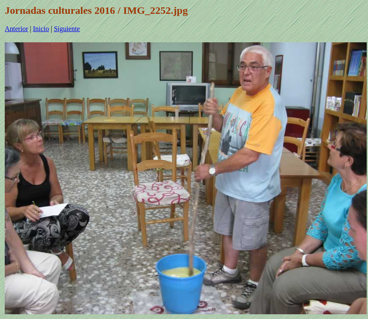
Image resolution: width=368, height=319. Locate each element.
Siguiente (67, 28)
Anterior (16, 28)
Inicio (41, 28)
